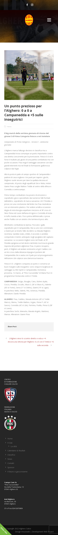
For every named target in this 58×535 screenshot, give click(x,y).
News (9, 126)
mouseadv (25, 531)
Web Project (49, 531)
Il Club (9, 443)
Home (10, 438)
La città (14, 446)
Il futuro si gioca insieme (17, 471)
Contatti (10, 463)
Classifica (11, 455)
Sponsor (10, 467)
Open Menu (49, 19)
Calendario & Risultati (16, 450)
